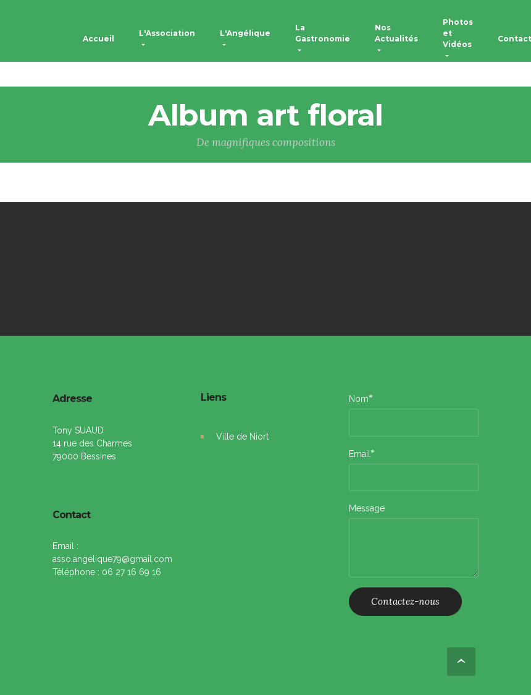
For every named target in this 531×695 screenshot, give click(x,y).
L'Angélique (245, 33)
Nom (359, 398)
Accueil (98, 38)
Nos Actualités (396, 33)
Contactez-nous (405, 601)
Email (359, 453)
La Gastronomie (322, 33)
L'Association (167, 33)
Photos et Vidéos (458, 33)
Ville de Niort (242, 436)
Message (367, 508)
